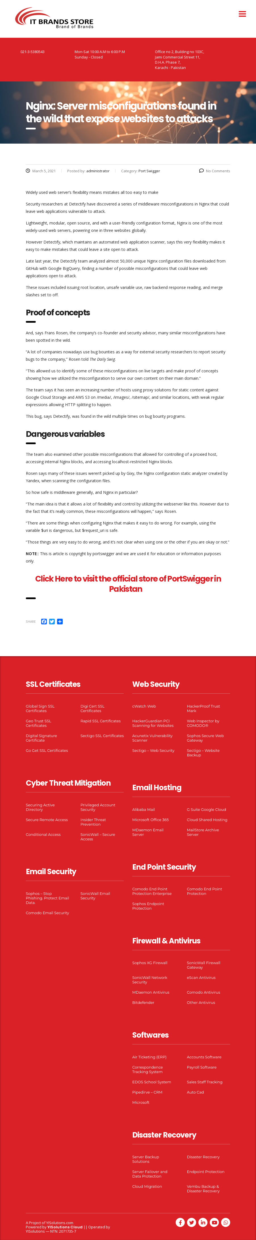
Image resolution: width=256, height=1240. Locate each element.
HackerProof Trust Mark (203, 708)
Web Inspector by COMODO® (203, 723)
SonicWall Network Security (149, 979)
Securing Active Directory (40, 807)
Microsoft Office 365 (150, 819)
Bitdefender (143, 1002)
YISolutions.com (59, 1222)
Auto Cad (195, 1092)
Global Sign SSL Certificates (40, 708)
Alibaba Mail (143, 809)
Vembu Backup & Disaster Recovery (203, 1188)
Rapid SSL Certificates (101, 721)
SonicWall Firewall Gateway (204, 965)
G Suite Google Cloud (206, 809)
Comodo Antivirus (203, 992)
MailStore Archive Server (203, 832)
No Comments (214, 170)
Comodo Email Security (47, 912)
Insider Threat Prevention (93, 821)
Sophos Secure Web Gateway (205, 737)
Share (31, 621)
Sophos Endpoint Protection (148, 905)
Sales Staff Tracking (205, 1082)
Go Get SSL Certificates (47, 750)
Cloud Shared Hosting (207, 819)
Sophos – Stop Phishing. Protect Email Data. (47, 898)
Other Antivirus (201, 1002)
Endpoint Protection (205, 1171)
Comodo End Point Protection (204, 891)
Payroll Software (202, 1067)
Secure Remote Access (47, 819)
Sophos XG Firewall (149, 962)
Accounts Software (204, 1057)
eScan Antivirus (201, 977)
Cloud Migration (147, 1186)
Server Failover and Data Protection (149, 1173)
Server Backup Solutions (145, 1159)
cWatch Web (144, 706)
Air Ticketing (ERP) (149, 1057)
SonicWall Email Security (95, 895)
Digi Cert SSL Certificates (93, 708)
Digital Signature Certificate (41, 737)
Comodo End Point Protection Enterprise (152, 891)
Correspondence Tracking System (147, 1069)
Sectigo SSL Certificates (102, 735)
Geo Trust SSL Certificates (38, 723)
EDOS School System (151, 1082)
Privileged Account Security (98, 807)
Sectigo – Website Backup (203, 752)
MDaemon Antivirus (150, 992)
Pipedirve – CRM (147, 1092)
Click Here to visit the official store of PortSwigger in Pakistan (128, 584)
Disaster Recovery (203, 1157)
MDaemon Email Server (147, 832)
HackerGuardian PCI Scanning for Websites (153, 723)
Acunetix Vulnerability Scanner (152, 737)
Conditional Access (43, 834)
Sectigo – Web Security (153, 750)
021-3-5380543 (32, 51)
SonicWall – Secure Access (98, 836)
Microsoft (141, 1102)
